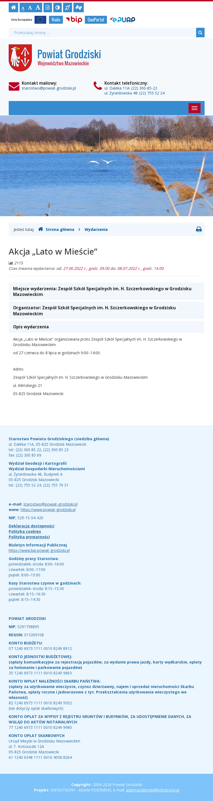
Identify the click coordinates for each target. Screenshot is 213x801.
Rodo (56, 19)
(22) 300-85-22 (144, 88)
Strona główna (56, 229)
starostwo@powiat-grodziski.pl (49, 88)
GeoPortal (96, 19)
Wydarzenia (96, 229)
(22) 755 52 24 (152, 93)
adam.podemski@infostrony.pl (152, 790)
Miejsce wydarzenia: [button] (102, 292)
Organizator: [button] (94, 311)
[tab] (106, 291)
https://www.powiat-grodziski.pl (48, 509)
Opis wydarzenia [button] (31, 327)
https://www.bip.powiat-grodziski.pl (39, 550)
